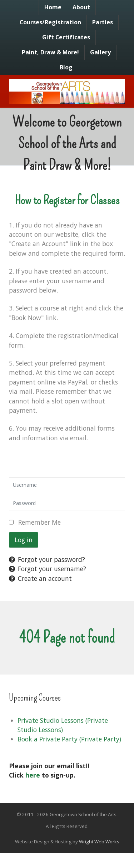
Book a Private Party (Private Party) (69, 739)
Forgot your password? (47, 559)
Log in (24, 539)
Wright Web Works (99, 841)
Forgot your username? (47, 568)
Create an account (40, 578)
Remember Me (39, 522)
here (32, 775)
